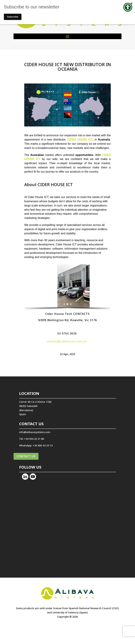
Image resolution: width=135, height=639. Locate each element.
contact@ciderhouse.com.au (67, 341)
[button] (30, 286)
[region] (67, 287)
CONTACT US (26, 456)
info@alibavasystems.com (34, 432)
